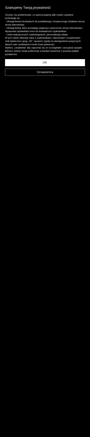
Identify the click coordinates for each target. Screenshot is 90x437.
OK (45, 62)
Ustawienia (45, 72)
